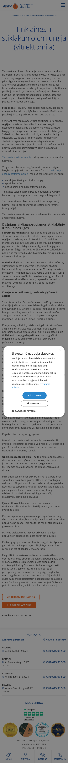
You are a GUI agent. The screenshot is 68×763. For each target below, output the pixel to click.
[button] (24, 411)
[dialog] (34, 381)
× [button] (60, 350)
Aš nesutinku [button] (35, 403)
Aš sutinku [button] (34, 395)
